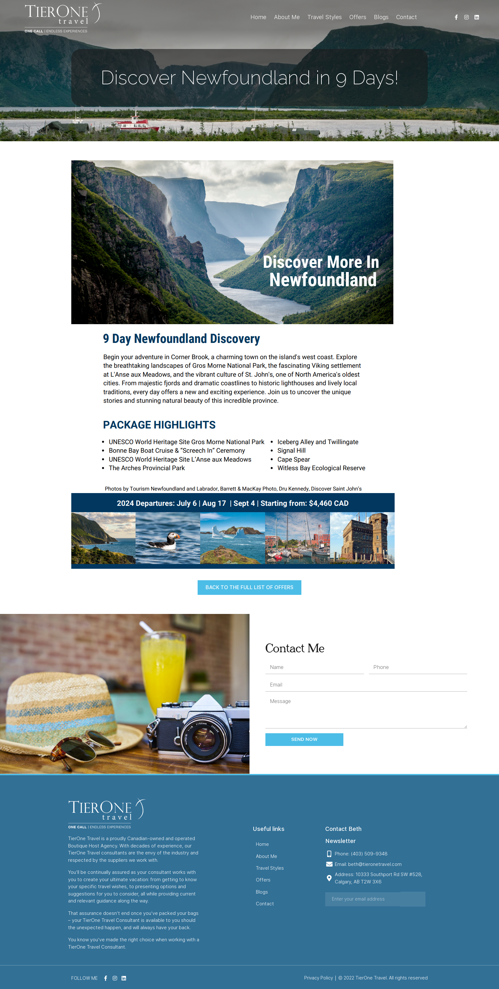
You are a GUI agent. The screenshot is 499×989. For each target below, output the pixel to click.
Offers (357, 17)
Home (258, 17)
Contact (406, 17)
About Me (287, 17)
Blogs (381, 17)
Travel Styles (324, 17)
